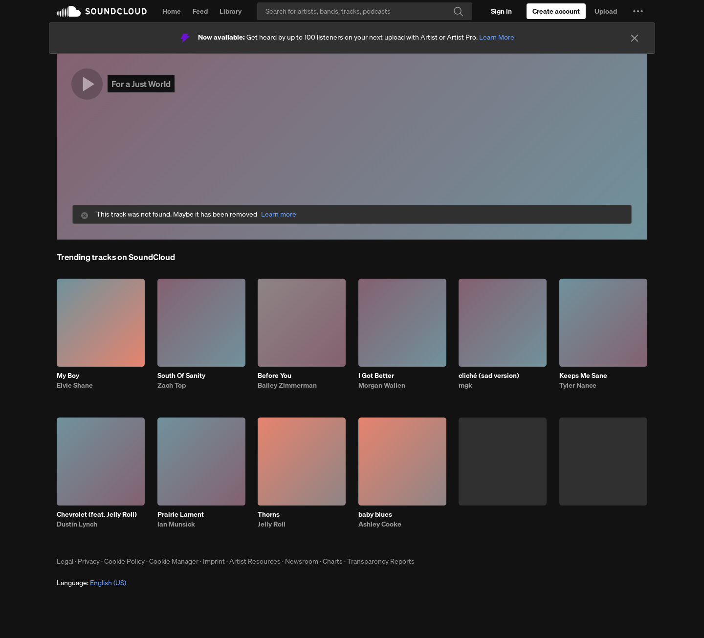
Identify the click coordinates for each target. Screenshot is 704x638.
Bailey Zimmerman (287, 385)
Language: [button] (91, 582)
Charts (333, 561)
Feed (200, 11)
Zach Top (171, 385)
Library (231, 11)
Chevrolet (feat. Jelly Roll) (97, 514)
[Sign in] (501, 11)
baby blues (375, 514)
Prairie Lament (180, 514)
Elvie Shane (75, 385)
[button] (638, 11)
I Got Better (376, 375)
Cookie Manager (173, 561)
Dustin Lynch (77, 524)
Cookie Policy (124, 561)
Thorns (269, 514)
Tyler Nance (577, 385)
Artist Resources (255, 561)
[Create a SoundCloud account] (556, 11)
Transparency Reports (381, 561)
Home (171, 11)
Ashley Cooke (379, 524)
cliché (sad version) (489, 375)
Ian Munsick (176, 524)
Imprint (214, 561)
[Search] (364, 11)
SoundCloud (102, 11)
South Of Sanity (181, 375)
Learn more (278, 214)
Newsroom (301, 561)
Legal (65, 561)
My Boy (68, 375)
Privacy (89, 561)
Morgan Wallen (381, 385)
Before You (274, 375)
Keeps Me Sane (583, 375)
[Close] (634, 38)
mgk (465, 385)
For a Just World (141, 83)
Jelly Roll (272, 524)
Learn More (496, 37)
